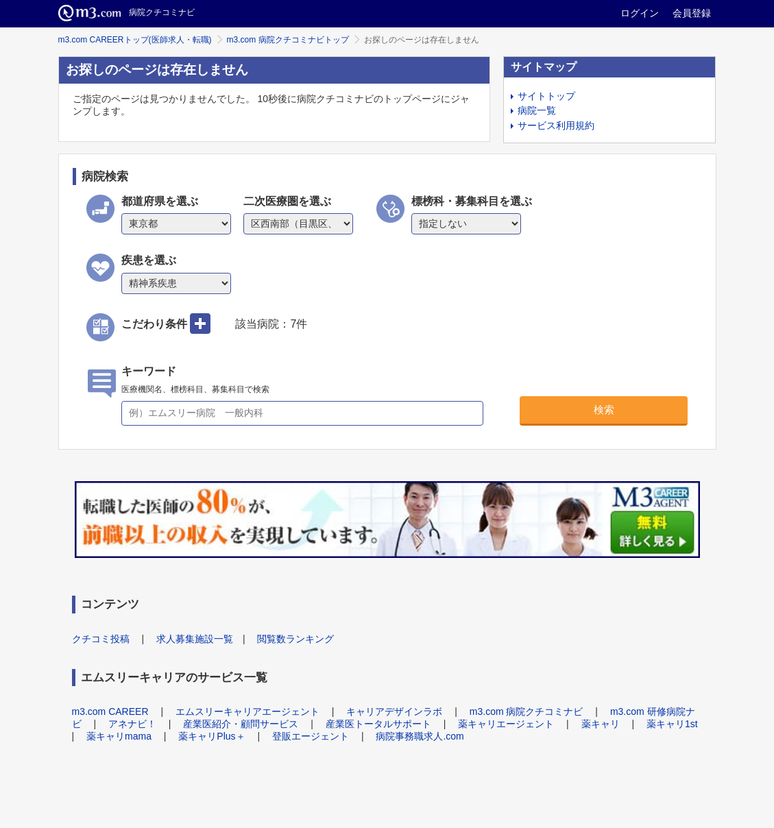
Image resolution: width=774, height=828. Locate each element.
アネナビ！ (132, 723)
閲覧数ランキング (295, 638)
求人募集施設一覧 (194, 638)
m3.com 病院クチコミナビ (526, 711)
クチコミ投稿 (101, 638)
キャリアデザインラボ (394, 711)
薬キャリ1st (672, 723)
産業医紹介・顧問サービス (240, 723)
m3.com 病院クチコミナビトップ (288, 40)
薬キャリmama (119, 736)
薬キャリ (600, 723)
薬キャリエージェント (506, 723)
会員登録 (692, 13)
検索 (604, 409)
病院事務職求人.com (419, 736)
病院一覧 (537, 110)
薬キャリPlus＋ (211, 736)
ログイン (639, 13)
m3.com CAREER (110, 711)
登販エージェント (310, 736)
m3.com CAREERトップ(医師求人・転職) (135, 40)
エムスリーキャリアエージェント (247, 711)
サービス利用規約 (556, 125)
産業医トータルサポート (378, 723)
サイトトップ (546, 95)
